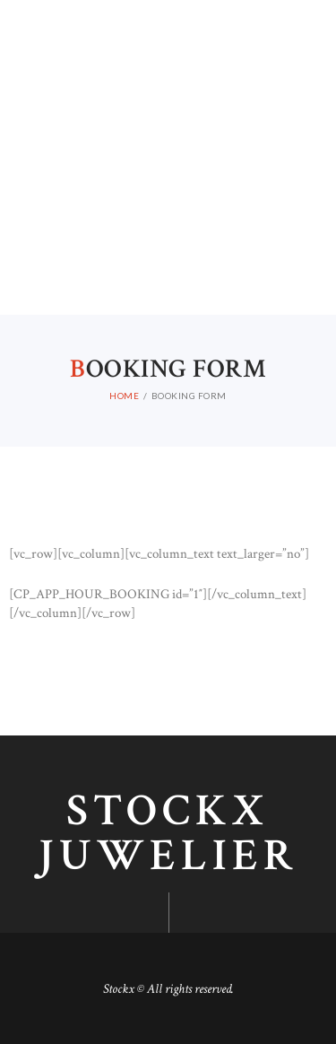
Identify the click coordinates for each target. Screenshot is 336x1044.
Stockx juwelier (168, 834)
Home (124, 395)
